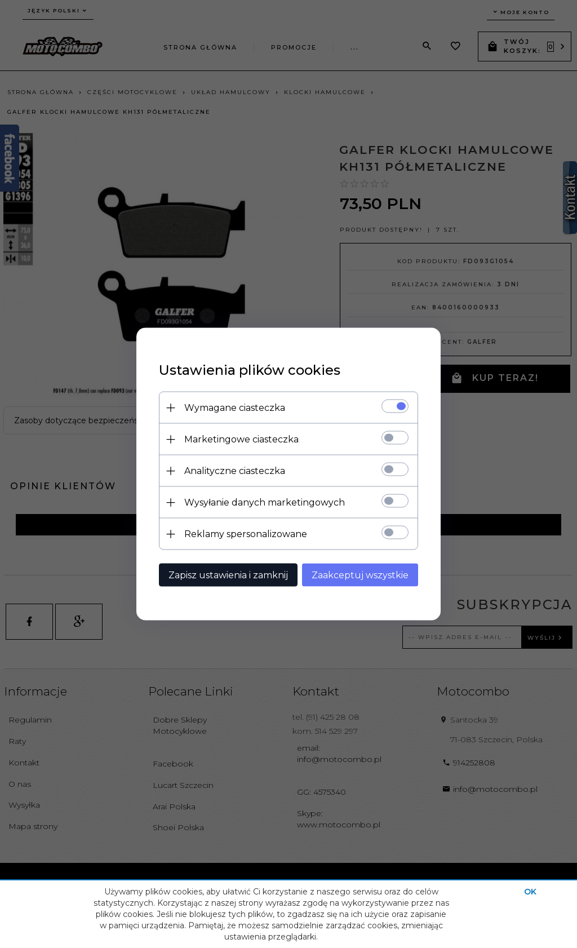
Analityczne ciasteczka (234, 471)
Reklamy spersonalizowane (245, 534)
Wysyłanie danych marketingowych (264, 502)
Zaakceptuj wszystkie (360, 575)
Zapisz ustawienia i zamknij (228, 575)
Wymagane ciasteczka (234, 407)
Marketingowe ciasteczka (241, 439)
